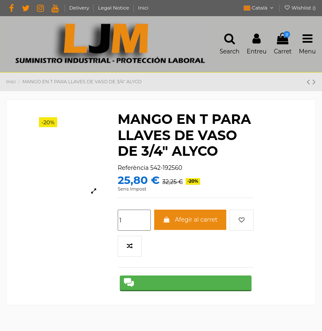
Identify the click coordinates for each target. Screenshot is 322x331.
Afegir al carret (190, 219)
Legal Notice (114, 8)
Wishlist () (300, 8)
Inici (143, 8)
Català (259, 8)
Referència (133, 168)
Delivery (80, 8)
